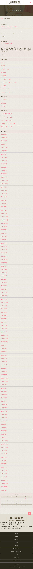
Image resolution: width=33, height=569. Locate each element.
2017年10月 (4, 447)
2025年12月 (4, 147)
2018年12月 (4, 404)
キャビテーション (6, 79)
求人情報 (3, 85)
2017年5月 (4, 464)
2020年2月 (4, 368)
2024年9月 (4, 187)
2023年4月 (4, 243)
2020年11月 (4, 338)
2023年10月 (4, 223)
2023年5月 (4, 240)
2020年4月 (4, 361)
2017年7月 (4, 457)
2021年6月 (4, 315)
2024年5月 (4, 200)
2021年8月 (4, 309)
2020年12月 (4, 335)
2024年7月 (4, 193)
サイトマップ (5, 89)
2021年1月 (4, 332)
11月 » (30, 494)
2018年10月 (4, 411)
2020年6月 (4, 355)
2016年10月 (4, 487)
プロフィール (5, 69)
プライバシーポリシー (7, 92)
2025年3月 (4, 170)
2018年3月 (4, 431)
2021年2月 (4, 328)
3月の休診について (6, 120)
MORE (3, 36)
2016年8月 (4, 490)
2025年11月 (4, 151)
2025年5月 (4, 164)
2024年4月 (4, 203)
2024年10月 (4, 183)
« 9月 (2, 494)
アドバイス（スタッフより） (9, 82)
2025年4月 (4, 167)
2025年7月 (4, 160)
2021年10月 (4, 302)
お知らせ (3, 103)
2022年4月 (4, 282)
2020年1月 (4, 371)
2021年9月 (4, 305)
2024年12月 (4, 177)
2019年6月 (4, 391)
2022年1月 (4, 292)
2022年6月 (4, 276)
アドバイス (4, 99)
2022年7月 (4, 272)
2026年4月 (4, 134)
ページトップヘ (29, 513)
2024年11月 (4, 180)
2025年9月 (4, 154)
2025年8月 (4, 157)
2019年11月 (4, 378)
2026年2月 (4, 141)
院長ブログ (4, 106)
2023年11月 (4, 220)
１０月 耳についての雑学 (9, 26)
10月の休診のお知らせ (7, 43)
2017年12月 (4, 440)
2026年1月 (4, 144)
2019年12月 (4, 375)
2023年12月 (4, 216)
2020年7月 (4, 352)
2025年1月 (4, 174)
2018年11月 (4, 408)
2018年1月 (4, 437)
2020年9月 (4, 345)
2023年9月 (4, 226)
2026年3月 (4, 137)
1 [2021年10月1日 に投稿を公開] (25, 498)
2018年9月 (4, 414)
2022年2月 (4, 289)
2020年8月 (4, 348)
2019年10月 (4, 381)
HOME (3, 62)
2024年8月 (4, 190)
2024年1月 (4, 213)
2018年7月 (4, 417)
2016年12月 (4, 480)
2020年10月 (4, 342)
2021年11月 (4, 299)
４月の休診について (7, 113)
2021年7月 (4, 312)
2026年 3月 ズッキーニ (8, 123)
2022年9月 (4, 266)
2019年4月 (4, 394)
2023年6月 (4, 236)
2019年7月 (4, 388)
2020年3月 (4, 365)
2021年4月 (4, 322)
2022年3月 (4, 286)
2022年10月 (4, 263)
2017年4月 (4, 467)
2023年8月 (4, 230)
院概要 (3, 66)
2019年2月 (4, 398)
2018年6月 (4, 421)
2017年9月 (4, 450)
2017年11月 (4, 444)
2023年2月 (4, 249)
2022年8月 (4, 269)
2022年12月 (4, 256)
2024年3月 (4, 207)
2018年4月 (4, 427)
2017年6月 (4, 460)
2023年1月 (4, 253)
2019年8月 (4, 384)
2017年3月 (4, 470)
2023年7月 (4, 233)
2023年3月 (4, 246)
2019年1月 (4, 401)
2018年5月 (4, 424)
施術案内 (3, 72)
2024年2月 (4, 210)
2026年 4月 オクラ (7, 117)
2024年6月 (4, 197)
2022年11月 (4, 259)
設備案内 (3, 76)
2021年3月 (4, 325)
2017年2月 (4, 473)
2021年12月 (4, 295)
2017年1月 (4, 477)
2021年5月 (4, 319)
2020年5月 (4, 358)
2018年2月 (4, 434)
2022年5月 (4, 279)
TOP (2, 18)
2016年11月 (4, 483)
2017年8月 (4, 454)
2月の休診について (6, 127)
